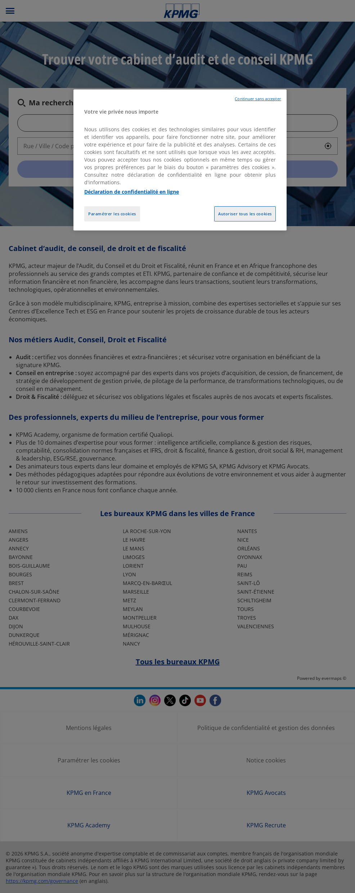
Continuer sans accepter (258, 98)
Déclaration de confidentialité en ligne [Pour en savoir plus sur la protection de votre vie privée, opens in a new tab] (131, 191)
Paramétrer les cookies (112, 213)
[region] (180, 160)
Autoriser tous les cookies (245, 213)
